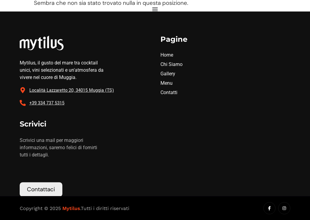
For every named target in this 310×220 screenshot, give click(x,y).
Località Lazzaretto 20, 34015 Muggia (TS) (71, 90)
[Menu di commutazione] (155, 9)
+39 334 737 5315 (46, 103)
